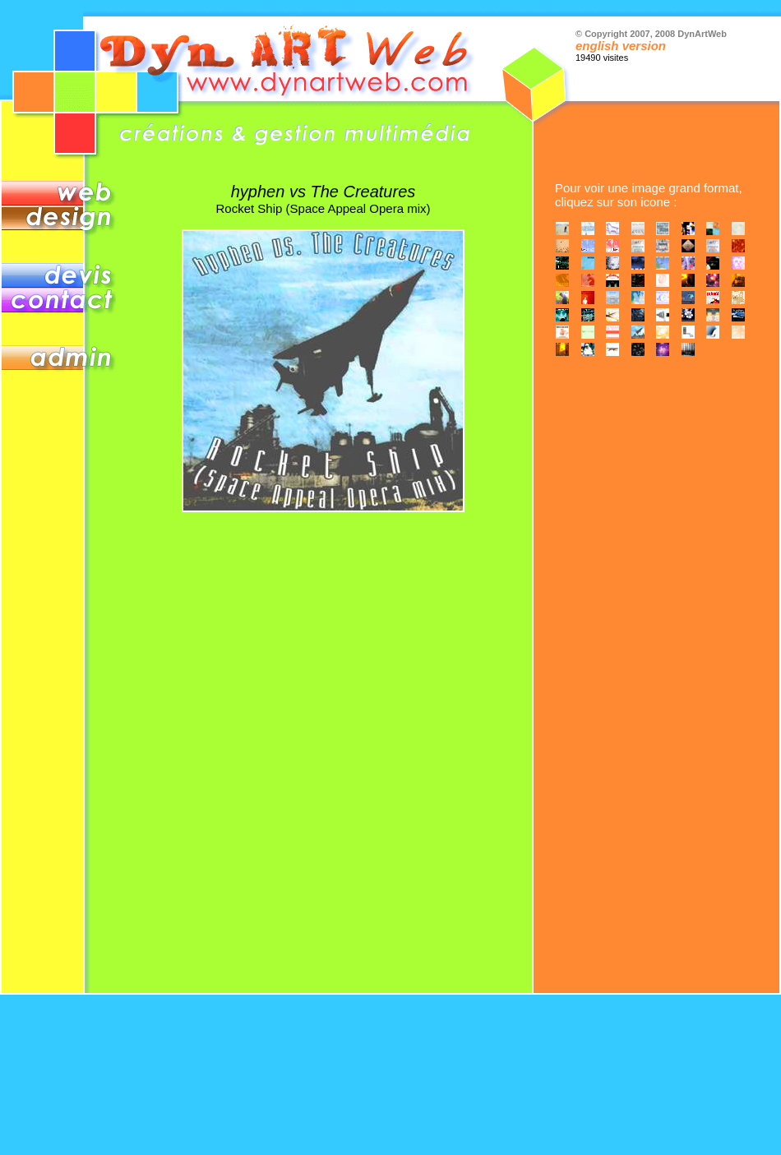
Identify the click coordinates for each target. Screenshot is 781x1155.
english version (620, 46)
